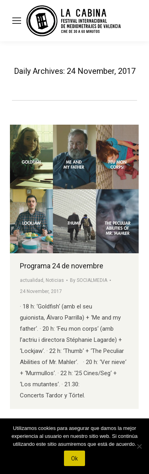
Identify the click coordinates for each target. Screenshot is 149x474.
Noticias (55, 280)
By (88, 280)
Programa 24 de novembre (61, 266)
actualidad (31, 280)
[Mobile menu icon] (16, 20)
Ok (74, 458)
